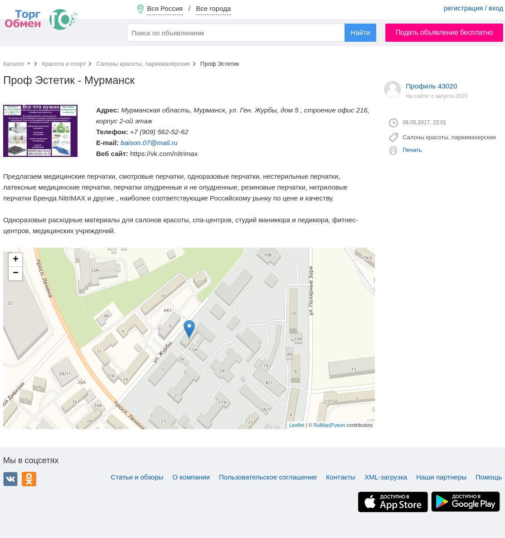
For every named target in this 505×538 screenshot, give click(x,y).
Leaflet (296, 425)
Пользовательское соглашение (268, 477)
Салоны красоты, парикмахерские (142, 63)
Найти (360, 32)
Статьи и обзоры (137, 477)
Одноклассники (29, 479)
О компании (191, 477)
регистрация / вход (473, 8)
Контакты (340, 477)
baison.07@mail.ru (149, 143)
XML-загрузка (385, 477)
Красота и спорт (64, 63)
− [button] (16, 273)
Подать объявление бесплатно (444, 32)
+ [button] (16, 260)
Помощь (489, 477)
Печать (412, 150)
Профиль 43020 (431, 86)
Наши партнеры (441, 477)
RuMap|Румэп (329, 425)
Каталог (13, 63)
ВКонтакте (10, 479)
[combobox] (251, 33)
